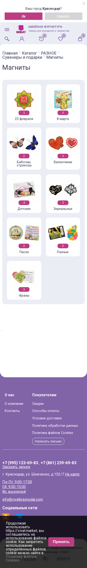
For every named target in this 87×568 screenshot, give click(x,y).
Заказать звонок (16, 467)
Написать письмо (48, 441)
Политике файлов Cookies (21, 558)
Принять (61, 542)
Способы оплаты (45, 411)
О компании (14, 404)
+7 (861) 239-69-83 (58, 463)
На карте (72, 474)
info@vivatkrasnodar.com (22, 499)
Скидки (38, 404)
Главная (10, 53)
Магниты (54, 57)
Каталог (29, 53)
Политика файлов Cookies (52, 433)
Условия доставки (47, 418)
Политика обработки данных (55, 426)
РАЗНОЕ (49, 53)
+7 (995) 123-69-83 (20, 463)
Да (23, 16)
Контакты (12, 411)
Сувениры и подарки (22, 57)
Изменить (63, 16)
